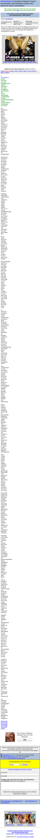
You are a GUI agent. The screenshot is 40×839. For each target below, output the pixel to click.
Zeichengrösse (19, 6)
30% (11, 71)
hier (18, 10)
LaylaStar (30, 824)
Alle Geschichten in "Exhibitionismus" (12, 801)
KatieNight (20, 824)
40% (16, 71)
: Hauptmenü (11, 1)
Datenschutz (10, 833)
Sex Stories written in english (25, 836)
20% (7, 71)
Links (31, 3)
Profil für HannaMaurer (9, 756)
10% (3, 71)
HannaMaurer (6, 755)
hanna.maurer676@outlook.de (16, 758)
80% (34, 71)
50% (20, 71)
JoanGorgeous (10, 824)
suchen (26, 3)
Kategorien (26, 1)
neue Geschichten (17, 3)
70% (29, 71)
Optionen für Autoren (7, 6)
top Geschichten (6, 3)
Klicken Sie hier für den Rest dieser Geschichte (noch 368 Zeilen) (4, 724)
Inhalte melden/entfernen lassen (24, 833)
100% (7, 72)
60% (25, 71)
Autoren (32, 1)
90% (2, 72)
